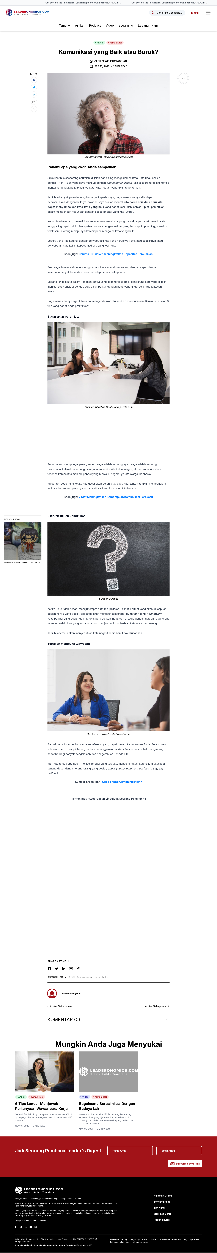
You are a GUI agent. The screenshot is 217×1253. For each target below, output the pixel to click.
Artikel (79, 26)
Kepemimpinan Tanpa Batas (92, 977)
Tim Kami (159, 1208)
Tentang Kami (162, 1202)
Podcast (95, 26)
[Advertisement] (108, 433)
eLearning (126, 26)
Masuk (195, 12)
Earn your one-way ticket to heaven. (31, 1221)
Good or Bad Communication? (122, 782)
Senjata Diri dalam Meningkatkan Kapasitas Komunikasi (116, 254)
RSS (90, 1246)
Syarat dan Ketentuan (76, 1246)
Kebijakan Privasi (23, 1246)
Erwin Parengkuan (114, 61)
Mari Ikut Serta (162, 1214)
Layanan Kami (148, 26)
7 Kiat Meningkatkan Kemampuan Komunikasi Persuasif (116, 497)
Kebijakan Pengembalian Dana (48, 1246)
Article (99, 43)
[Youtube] (31, 1227)
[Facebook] (16, 1227)
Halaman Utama (163, 1196)
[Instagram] (35, 1227)
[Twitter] (21, 1227)
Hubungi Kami (162, 1220)
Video (110, 26)
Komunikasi (115, 43)
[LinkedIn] (26, 1227)
